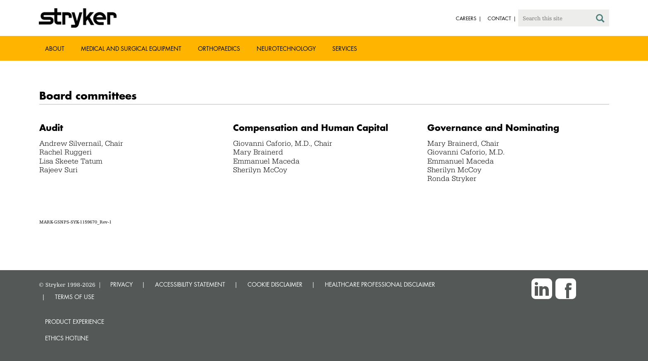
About (54, 48)
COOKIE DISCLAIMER (275, 284)
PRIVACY (121, 284)
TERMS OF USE (74, 297)
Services (344, 48)
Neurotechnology (286, 48)
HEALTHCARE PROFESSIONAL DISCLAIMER (380, 284)
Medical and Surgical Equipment (131, 48)
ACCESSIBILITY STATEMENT (190, 284)
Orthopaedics (219, 48)
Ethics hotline (66, 338)
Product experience (74, 321)
